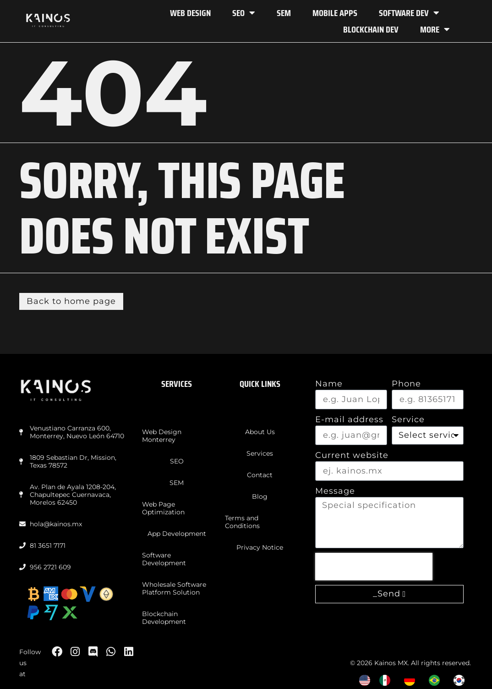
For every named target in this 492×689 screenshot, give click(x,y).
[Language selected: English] (416, 680)
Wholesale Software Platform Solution (174, 588)
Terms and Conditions (242, 522)
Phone (406, 384)
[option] (387, 680)
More (435, 29)
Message (335, 491)
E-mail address (349, 419)
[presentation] (373, 566)
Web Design (190, 13)
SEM (284, 13)
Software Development (164, 559)
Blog (260, 496)
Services (259, 453)
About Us (260, 432)
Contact (260, 475)
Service (408, 419)
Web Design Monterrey (161, 436)
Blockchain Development (164, 618)
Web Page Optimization (163, 508)
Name (329, 384)
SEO (243, 13)
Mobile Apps (334, 13)
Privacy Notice (259, 547)
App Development (177, 533)
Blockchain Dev (371, 29)
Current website (351, 455)
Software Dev (409, 13)
